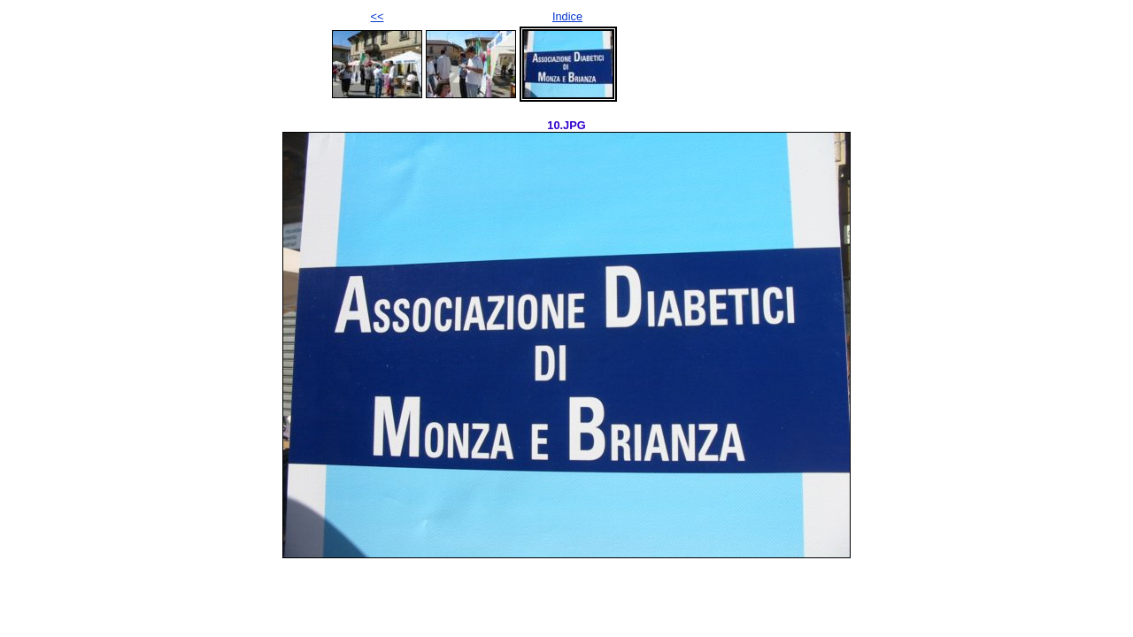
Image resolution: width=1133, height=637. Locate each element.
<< (377, 16)
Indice (567, 16)
